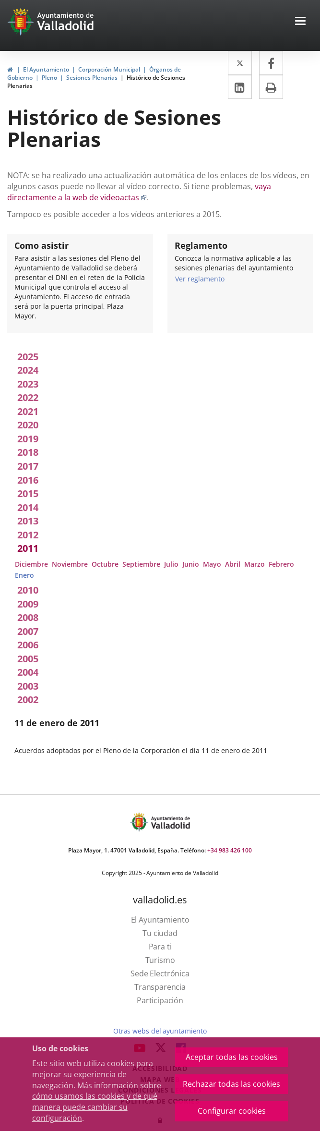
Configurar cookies (232, 1111)
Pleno (49, 77)
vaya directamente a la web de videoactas (139, 192)
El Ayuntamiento (46, 69)
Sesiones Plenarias (92, 77)
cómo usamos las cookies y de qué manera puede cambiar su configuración (94, 1107)
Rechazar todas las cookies (231, 1084)
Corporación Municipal (109, 69)
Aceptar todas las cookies (232, 1057)
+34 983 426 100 (229, 850)
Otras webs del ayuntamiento (160, 1030)
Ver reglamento (200, 278)
